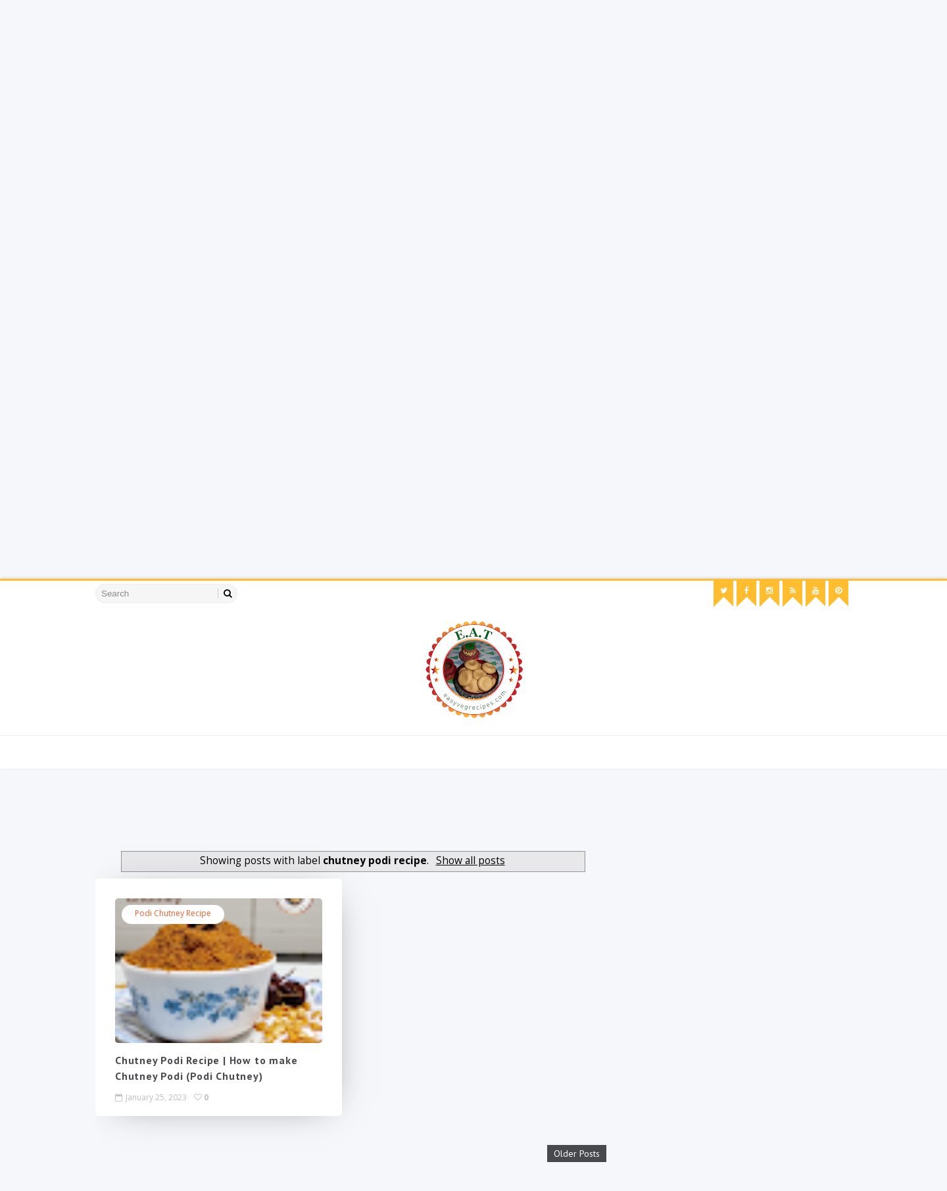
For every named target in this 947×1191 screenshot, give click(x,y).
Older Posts (577, 1153)
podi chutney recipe (173, 913)
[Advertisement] (394, 92)
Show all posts (470, 860)
